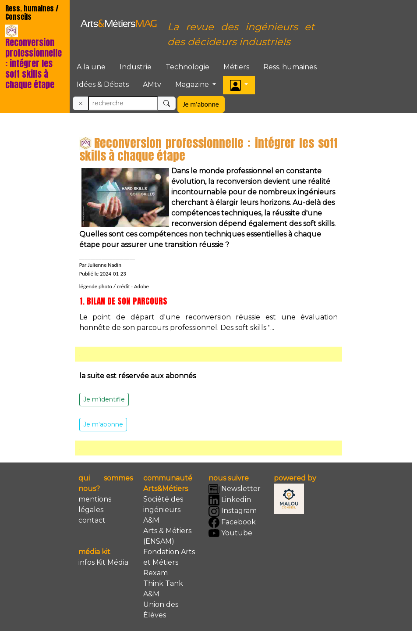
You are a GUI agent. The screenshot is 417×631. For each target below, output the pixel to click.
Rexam (155, 573)
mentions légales (94, 504)
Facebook (232, 522)
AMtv (152, 84)
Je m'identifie (104, 399)
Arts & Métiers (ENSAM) (167, 536)
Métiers (236, 67)
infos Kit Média (103, 562)
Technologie (187, 67)
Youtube (230, 533)
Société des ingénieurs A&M (163, 509)
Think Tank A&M (163, 588)
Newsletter (234, 489)
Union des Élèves (160, 609)
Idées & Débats (103, 84)
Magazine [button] (193, 84)
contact (92, 520)
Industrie (136, 67)
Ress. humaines (290, 67)
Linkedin (229, 500)
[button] (239, 85)
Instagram (232, 511)
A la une (91, 67)
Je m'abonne (201, 104)
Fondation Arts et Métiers (169, 557)
